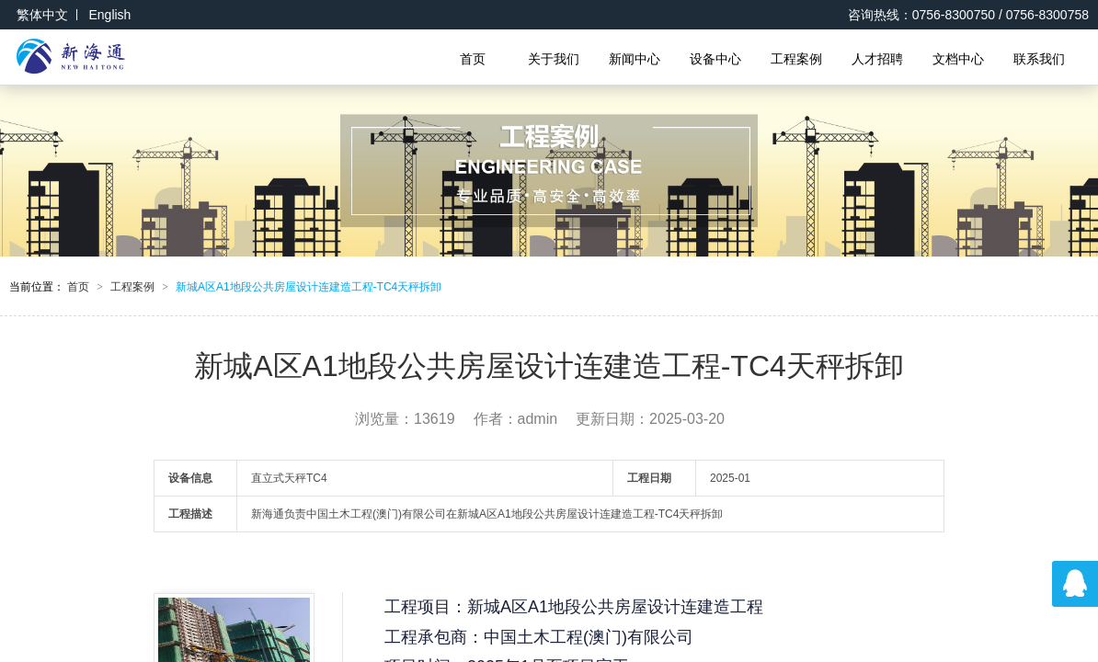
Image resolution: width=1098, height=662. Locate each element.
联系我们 (1039, 58)
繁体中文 (42, 14)
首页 (473, 58)
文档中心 (958, 58)
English (109, 14)
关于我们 (553, 58)
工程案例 (796, 58)
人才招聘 (877, 58)
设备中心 (715, 58)
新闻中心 (634, 58)
